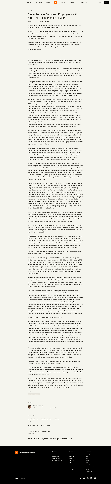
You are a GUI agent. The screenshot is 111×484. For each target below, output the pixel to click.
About (29, 2)
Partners (63, 2)
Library (48, 2)
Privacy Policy (89, 464)
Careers (87, 462)
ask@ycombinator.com (35, 49)
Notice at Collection (90, 467)
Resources (73, 2)
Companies (38, 2)
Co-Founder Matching (57, 460)
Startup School (56, 456)
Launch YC (71, 467)
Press (87, 458)
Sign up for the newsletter (64, 439)
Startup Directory (73, 454)
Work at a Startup (56, 458)
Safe (70, 462)
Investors (71, 458)
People (87, 460)
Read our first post (33, 31)
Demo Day (71, 460)
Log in (101, 2)
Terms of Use (89, 471)
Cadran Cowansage (44, 21)
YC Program (55, 454)
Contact (87, 456)
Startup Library (72, 456)
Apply (106, 2)
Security (88, 469)
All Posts (30, 10)
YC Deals (71, 469)
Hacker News (41, 38)
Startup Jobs (84, 2)
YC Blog (88, 454)
